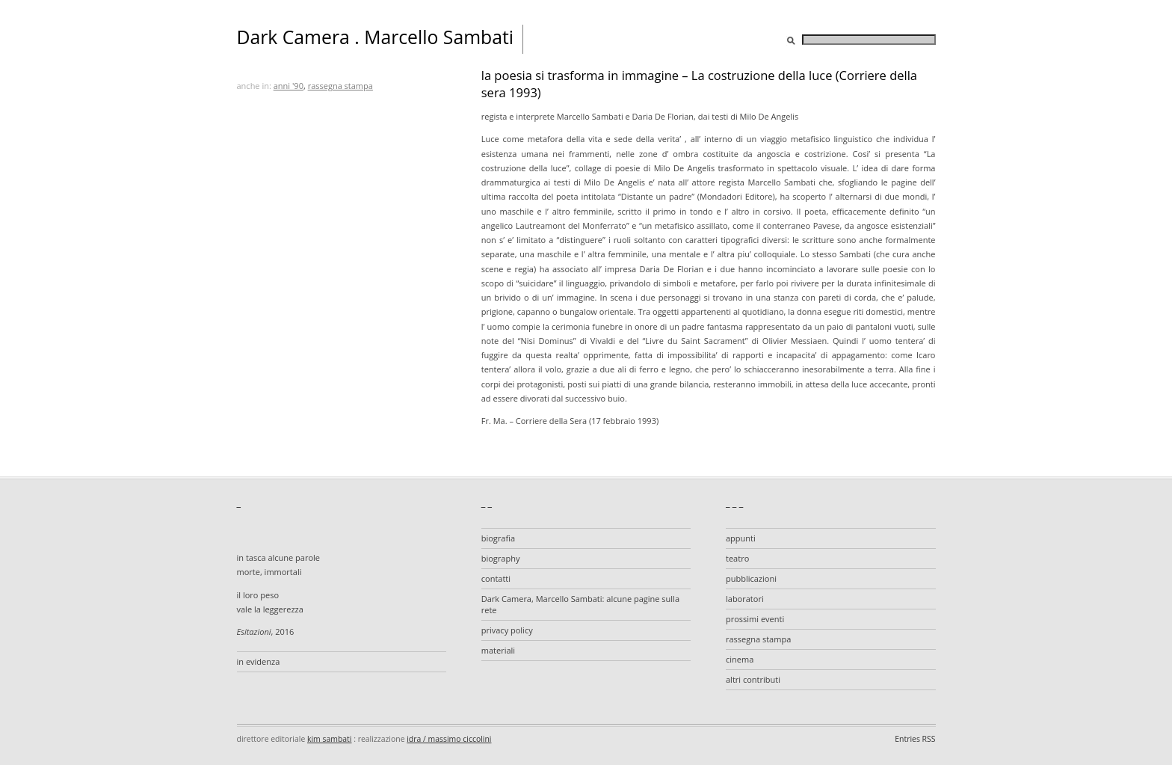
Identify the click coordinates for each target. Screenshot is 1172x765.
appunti (741, 538)
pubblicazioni (751, 578)
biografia (498, 538)
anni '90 (288, 85)
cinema (739, 659)
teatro (737, 558)
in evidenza (258, 661)
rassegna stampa (340, 85)
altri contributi (753, 679)
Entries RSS (915, 739)
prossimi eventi (755, 618)
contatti (496, 578)
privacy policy (507, 630)
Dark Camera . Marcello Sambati (375, 37)
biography (500, 558)
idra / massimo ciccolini (449, 739)
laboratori (745, 598)
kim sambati (329, 739)
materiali (498, 650)
